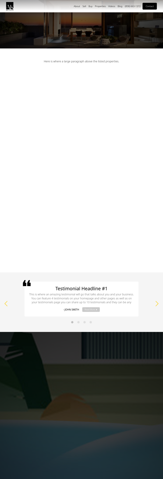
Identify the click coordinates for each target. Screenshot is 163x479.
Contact (150, 6)
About (77, 6)
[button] (6, 304)
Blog (120, 6)
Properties (100, 6)
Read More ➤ (91, 309)
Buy (90, 6)
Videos (111, 6)
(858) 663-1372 (133, 6)
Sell (84, 6)
